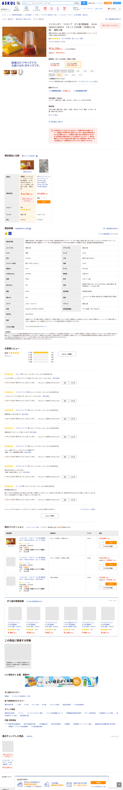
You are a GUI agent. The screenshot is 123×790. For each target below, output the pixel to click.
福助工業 (10, 19)
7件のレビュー (8, 356)
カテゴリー (5, 9)
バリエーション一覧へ (32, 527)
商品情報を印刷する (113, 19)
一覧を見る (29, 736)
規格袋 (7, 696)
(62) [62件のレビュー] (73, 629)
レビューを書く (78, 38)
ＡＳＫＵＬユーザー (22, 410)
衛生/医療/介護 (24, 715)
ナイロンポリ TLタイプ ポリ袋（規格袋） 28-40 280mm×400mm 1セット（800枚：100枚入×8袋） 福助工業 (33, 559)
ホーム (4, 15)
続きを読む (56, 378)
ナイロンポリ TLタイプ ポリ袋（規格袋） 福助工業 (73, 15)
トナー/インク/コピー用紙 (34, 713)
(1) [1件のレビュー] (29, 543)
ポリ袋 (36, 15)
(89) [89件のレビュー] (55, 629)
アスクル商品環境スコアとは (108, 234)
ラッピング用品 (54, 704)
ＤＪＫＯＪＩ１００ (22, 392)
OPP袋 (44, 704)
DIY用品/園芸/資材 (36, 726)
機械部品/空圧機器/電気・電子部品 (105, 724)
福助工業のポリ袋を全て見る (23, 19)
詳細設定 (76, 3)
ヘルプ (101, 3)
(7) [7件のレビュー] (30, 209)
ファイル (20, 713)
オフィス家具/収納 (90, 713)
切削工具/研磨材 (56, 724)
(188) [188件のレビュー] (18, 629)
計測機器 (67, 724)
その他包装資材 (79, 704)
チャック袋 (35, 704)
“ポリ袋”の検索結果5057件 (34, 601)
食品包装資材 (67, 704)
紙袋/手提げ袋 (9, 704)
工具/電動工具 (43, 724)
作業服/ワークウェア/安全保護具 (18, 726)
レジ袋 (19, 704)
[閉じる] (108, 776)
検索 (84, 3)
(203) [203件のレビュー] (36, 629)
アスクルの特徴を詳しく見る (98, 786)
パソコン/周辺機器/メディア (54, 713)
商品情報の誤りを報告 (23, 228)
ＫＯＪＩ (18, 374)
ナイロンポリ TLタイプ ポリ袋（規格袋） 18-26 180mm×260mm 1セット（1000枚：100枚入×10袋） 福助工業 (7, 762)
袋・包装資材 (28, 15)
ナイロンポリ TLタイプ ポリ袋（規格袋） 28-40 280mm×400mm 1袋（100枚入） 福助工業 (33, 578)
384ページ (43, 326)
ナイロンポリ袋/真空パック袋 (48, 15)
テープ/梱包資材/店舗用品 (15, 15)
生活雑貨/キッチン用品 (106, 713)
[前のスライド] (5, 617)
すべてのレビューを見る (87, 509)
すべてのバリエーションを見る (88, 81)
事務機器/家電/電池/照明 (73, 713)
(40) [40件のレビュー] (110, 629)
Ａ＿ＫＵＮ (19, 486)
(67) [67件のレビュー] (92, 629)
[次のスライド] (118, 617)
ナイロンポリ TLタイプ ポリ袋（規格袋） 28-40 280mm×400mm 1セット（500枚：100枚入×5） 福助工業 (33, 539)
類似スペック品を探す (29, 156)
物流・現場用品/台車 (30, 724)
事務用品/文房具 (9, 713)
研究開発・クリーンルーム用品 (82, 724)
